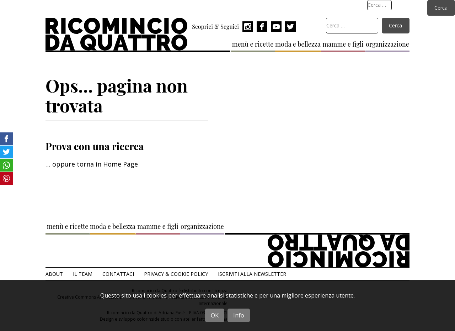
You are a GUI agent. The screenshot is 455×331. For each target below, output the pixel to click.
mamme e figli (342, 44)
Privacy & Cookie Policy (176, 273)
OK (215, 315)
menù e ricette (253, 44)
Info (238, 315)
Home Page (120, 164)
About (54, 273)
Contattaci (118, 273)
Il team (82, 273)
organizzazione (387, 44)
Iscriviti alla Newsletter (252, 273)
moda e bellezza (298, 44)
